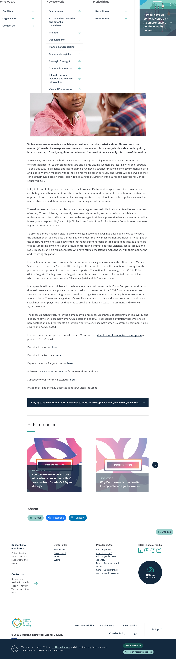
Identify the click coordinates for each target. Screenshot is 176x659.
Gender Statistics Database (142, 8)
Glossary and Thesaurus (108, 573)
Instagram (158, 550)
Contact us (17, 574)
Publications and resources (63, 8)
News (36, 24)
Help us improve (150, 576)
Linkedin (140, 550)
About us (159, 8)
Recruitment (60, 553)
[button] (35, 518)
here (55, 347)
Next (155, 465)
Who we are (59, 549)
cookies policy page (61, 647)
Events (57, 559)
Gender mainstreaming (84, 8)
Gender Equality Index (121, 8)
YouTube (146, 550)
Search (170, 8)
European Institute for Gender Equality (17, 7)
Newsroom (45, 8)
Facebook (48, 371)
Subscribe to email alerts (18, 547)
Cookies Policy (117, 633)
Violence (49, 53)
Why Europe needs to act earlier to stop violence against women (120, 484)
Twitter (63, 371)
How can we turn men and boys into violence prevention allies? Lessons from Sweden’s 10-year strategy (52, 480)
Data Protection (129, 625)
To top (155, 629)
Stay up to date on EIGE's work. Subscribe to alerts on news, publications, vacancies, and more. (85, 402)
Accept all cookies (133, 645)
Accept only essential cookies (138, 652)
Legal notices (107, 625)
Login (134, 633)
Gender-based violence (102, 8)
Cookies (166, 532)
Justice (57, 53)
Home (16, 24)
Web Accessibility (84, 625)
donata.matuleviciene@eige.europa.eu (119, 335)
